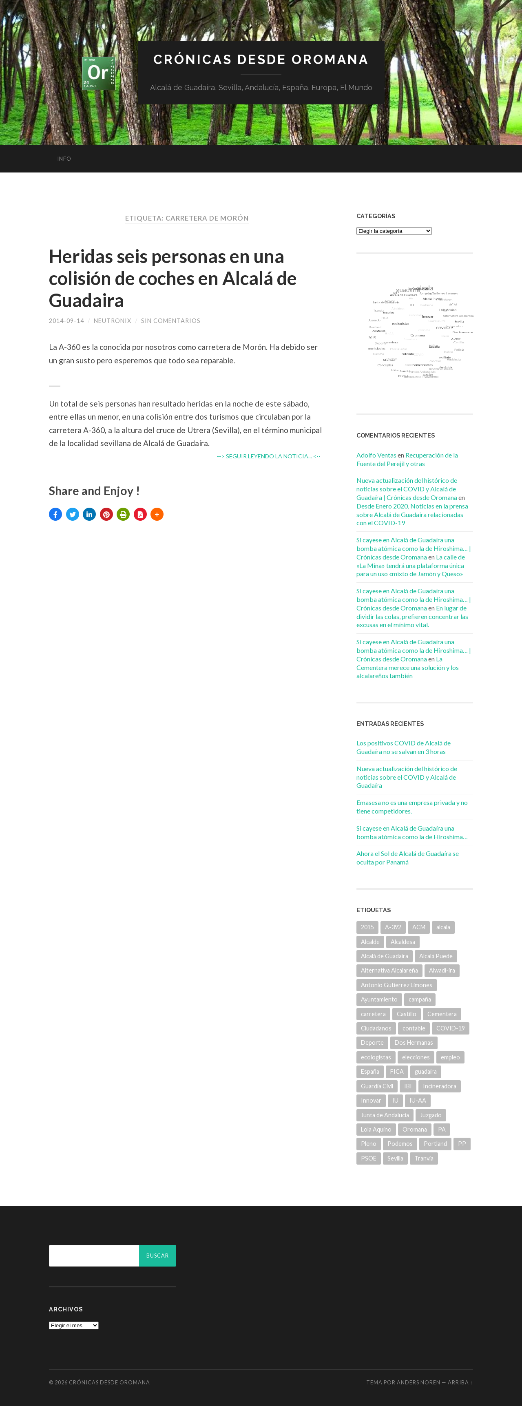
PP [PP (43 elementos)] (462, 1143)
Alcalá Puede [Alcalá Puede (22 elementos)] (436, 956)
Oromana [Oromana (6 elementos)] (415, 1129)
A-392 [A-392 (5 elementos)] (393, 927)
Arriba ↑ (460, 1382)
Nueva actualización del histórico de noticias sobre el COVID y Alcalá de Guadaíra (406, 777)
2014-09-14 (66, 320)
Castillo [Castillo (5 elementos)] (406, 1013)
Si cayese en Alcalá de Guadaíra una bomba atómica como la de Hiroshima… (412, 832)
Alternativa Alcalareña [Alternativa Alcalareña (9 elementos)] (389, 970)
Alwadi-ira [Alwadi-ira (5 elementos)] (442, 970)
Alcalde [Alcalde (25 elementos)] (370, 941)
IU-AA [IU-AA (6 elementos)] (417, 1100)
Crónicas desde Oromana (261, 59)
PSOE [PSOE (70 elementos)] (368, 1158)
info (64, 158)
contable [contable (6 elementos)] (414, 1028)
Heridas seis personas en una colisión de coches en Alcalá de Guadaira (173, 278)
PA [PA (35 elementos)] (442, 1129)
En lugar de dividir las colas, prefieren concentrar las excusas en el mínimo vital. (412, 616)
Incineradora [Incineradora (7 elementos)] (439, 1086)
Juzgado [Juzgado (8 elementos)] (431, 1115)
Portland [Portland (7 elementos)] (435, 1143)
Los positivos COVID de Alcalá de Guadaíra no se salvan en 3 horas (403, 747)
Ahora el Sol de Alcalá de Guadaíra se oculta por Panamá (407, 857)
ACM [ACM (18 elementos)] (418, 927)
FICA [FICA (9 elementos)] (397, 1071)
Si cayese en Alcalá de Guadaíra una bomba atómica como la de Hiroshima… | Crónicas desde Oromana (413, 548)
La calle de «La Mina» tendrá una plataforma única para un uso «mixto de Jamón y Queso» (410, 565)
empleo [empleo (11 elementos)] (450, 1057)
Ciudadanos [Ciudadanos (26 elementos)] (376, 1028)
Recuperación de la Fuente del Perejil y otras (407, 459)
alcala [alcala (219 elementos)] (443, 927)
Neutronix (112, 320)
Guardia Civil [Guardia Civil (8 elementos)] (377, 1086)
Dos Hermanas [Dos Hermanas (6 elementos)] (414, 1042)
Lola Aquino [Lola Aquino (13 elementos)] (376, 1129)
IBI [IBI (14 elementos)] (408, 1086)
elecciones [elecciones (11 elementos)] (416, 1057)
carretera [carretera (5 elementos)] (373, 1013)
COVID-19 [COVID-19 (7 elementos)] (450, 1028)
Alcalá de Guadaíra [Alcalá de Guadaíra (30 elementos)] (384, 956)
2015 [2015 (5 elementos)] (367, 927)
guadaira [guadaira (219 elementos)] (426, 1071)
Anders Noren (418, 1382)
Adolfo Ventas (376, 455)
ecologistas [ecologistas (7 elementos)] (376, 1057)
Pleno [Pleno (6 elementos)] (368, 1143)
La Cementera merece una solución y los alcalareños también (407, 667)
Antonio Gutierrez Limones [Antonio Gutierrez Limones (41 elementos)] (396, 985)
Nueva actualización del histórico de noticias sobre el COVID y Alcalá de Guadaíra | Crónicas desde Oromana (406, 488)
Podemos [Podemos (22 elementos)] (400, 1143)
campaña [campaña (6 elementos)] (420, 999)
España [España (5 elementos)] (370, 1071)
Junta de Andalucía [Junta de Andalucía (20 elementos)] (385, 1115)
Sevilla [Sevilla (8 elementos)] (395, 1158)
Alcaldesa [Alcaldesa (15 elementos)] (403, 941)
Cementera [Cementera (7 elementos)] (442, 1013)
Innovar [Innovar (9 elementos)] (371, 1100)
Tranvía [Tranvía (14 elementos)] (424, 1158)
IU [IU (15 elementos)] (395, 1100)
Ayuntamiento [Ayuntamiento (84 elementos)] (379, 999)
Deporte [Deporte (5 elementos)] (372, 1042)
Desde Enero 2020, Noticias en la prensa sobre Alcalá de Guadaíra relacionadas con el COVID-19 (412, 514)
